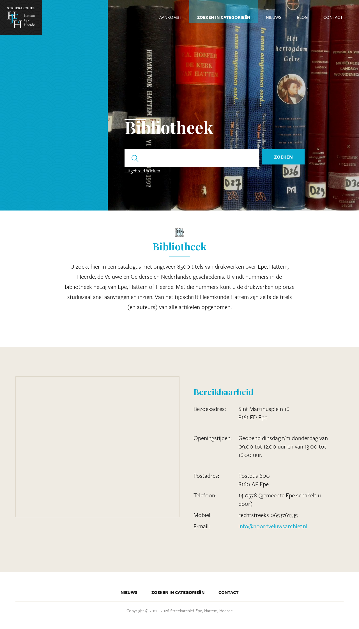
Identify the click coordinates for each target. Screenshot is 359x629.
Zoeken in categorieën (223, 17)
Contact (333, 17)
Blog (302, 17)
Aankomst (170, 17)
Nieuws (273, 17)
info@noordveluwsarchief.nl (272, 526)
